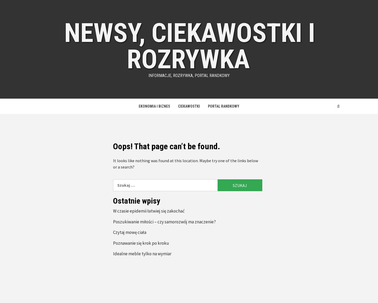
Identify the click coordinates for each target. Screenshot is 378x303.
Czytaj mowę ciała (129, 232)
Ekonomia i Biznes (154, 106)
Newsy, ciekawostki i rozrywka (189, 46)
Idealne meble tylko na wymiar (142, 254)
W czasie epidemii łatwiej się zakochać (149, 211)
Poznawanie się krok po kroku (141, 243)
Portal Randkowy (223, 106)
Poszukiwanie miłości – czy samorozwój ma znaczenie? (164, 222)
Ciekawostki (189, 106)
